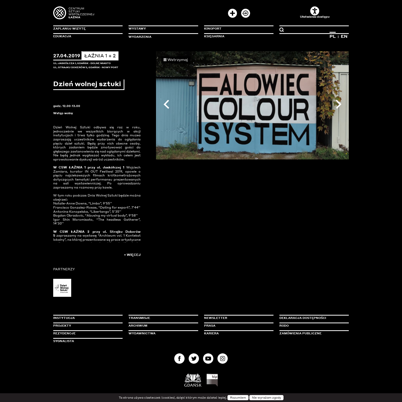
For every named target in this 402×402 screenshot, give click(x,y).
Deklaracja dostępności (302, 318)
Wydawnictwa (142, 333)
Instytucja (64, 318)
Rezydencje (64, 333)
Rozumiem (238, 397)
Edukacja (62, 36)
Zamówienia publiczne (312, 333)
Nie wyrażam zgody (266, 397)
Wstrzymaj (176, 59)
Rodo (284, 325)
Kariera (211, 333)
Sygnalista (63, 341)
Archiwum (138, 325)
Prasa (209, 325)
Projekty (62, 325)
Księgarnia (214, 36)
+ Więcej (132, 255)
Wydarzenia (140, 37)
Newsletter (215, 318)
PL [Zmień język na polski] (333, 36)
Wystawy (137, 28)
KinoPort (213, 28)
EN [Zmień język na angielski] (344, 36)
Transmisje (161, 318)
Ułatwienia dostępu (315, 12)
